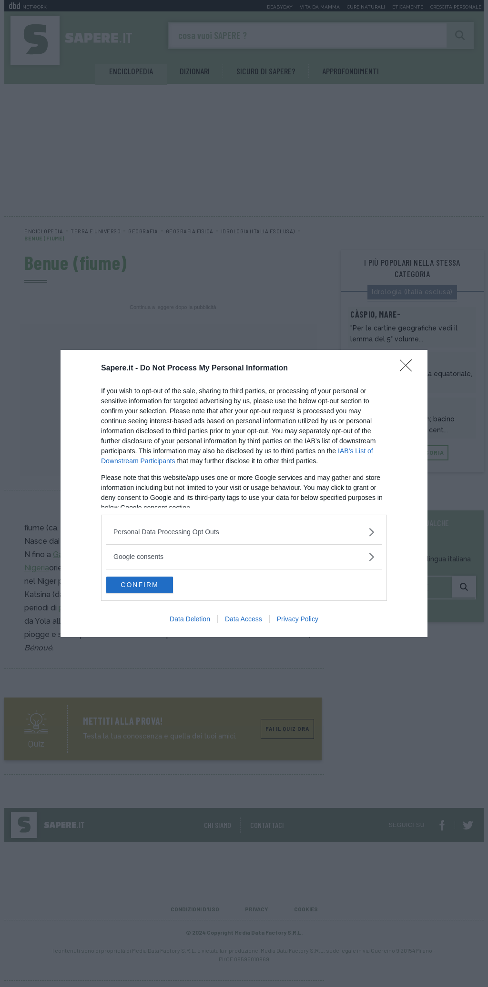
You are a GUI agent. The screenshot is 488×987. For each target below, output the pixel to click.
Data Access (243, 620)
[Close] (409, 368)
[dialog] (244, 493)
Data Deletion (190, 620)
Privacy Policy (297, 620)
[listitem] (244, 531)
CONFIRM (151, 585)
